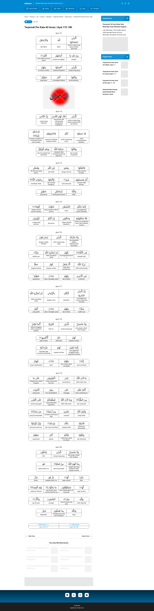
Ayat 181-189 (74, 527)
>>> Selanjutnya (74, 524)
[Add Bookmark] (35, 21)
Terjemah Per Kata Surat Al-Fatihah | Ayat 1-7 (110, 64)
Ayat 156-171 (43, 527)
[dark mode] (125, 3)
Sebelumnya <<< (43, 524)
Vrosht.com (80, 608)
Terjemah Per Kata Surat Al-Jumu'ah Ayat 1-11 (110, 73)
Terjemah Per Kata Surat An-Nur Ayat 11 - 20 (110, 82)
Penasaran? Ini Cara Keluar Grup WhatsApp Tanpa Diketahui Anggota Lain (114, 25)
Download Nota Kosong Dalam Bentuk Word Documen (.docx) (110, 92)
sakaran (28, 3)
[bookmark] (129, 3)
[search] (122, 3)
